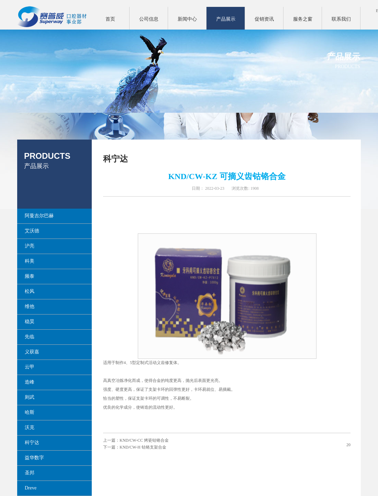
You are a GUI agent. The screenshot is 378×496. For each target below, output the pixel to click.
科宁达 (115, 158)
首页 (110, 19)
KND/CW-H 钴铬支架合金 (143, 447)
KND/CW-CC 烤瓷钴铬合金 (144, 440)
